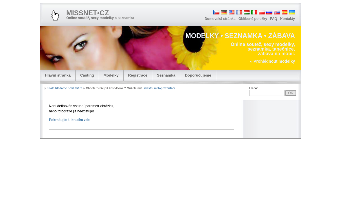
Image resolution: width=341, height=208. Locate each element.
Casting (87, 75)
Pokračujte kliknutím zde (69, 120)
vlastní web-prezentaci (159, 88)
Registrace (137, 75)
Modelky (111, 75)
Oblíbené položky (253, 19)
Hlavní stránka (58, 75)
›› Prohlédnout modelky (272, 61)
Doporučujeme (198, 75)
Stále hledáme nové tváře (64, 88)
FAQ (273, 19)
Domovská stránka (220, 19)
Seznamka (166, 75)
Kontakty (287, 19)
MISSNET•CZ (87, 13)
